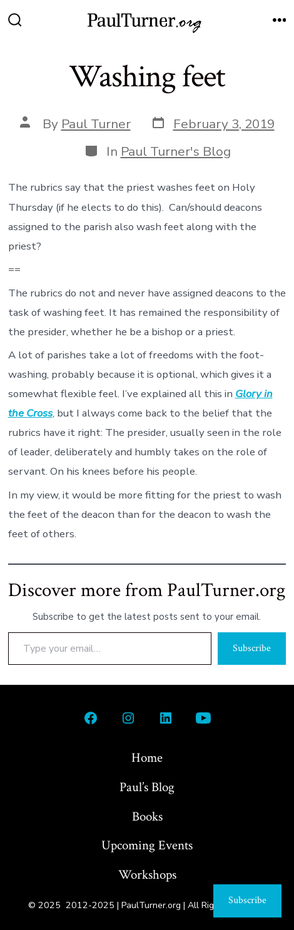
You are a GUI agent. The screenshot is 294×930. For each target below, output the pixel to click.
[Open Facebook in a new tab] (90, 717)
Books (147, 816)
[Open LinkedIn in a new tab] (165, 717)
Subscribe (252, 648)
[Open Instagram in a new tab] (128, 717)
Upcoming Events (147, 845)
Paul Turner (96, 124)
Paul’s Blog (147, 787)
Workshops (147, 874)
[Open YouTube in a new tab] (203, 717)
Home (147, 757)
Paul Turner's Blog (176, 151)
